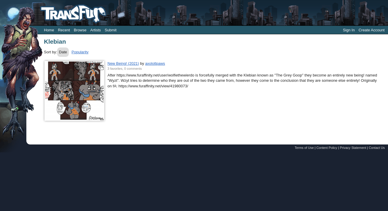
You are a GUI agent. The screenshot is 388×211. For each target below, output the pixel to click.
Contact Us (377, 147)
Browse (80, 30)
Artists (95, 30)
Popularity (79, 52)
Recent (64, 30)
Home (49, 30)
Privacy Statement (353, 147)
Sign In (349, 30)
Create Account (371, 30)
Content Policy (326, 147)
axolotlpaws (155, 63)
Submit (110, 30)
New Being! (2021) (123, 63)
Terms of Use (304, 147)
